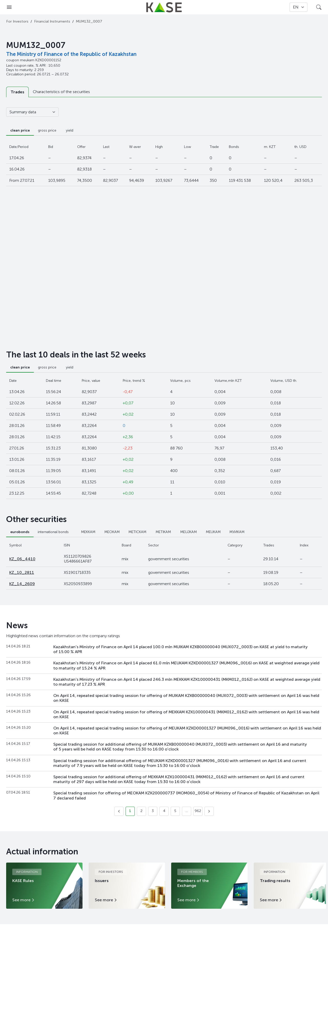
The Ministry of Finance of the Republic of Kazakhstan (71, 54)
